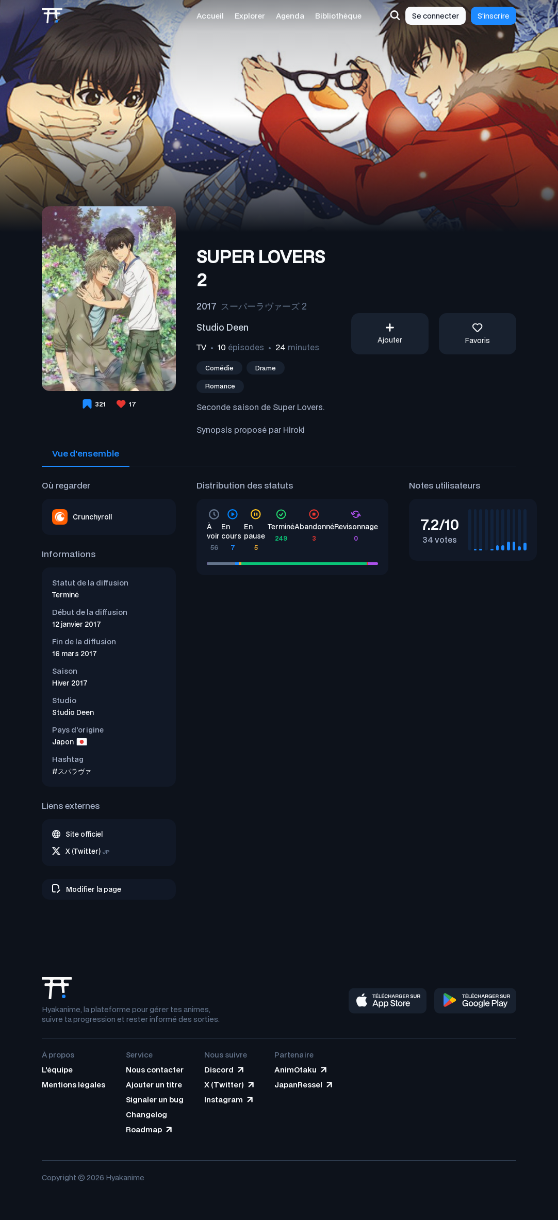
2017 (206, 306)
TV (201, 347)
